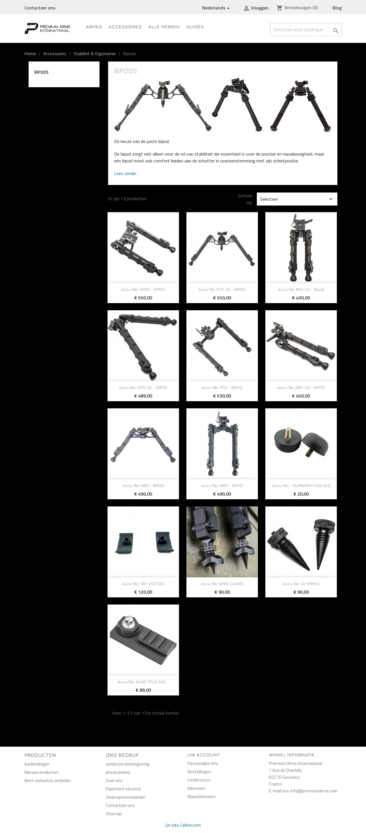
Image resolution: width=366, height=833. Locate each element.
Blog (337, 7)
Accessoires (125, 26)
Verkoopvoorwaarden (126, 797)
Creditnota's (198, 779)
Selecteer (297, 199)
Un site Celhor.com (183, 825)
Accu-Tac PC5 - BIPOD (222, 387)
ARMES (94, 26)
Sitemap (114, 813)
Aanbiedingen (36, 763)
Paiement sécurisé (123, 788)
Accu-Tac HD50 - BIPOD (143, 289)
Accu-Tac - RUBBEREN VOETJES (301, 485)
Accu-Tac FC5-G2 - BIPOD (222, 289)
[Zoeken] (306, 29)
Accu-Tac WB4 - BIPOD (143, 485)
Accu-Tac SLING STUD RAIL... (143, 681)
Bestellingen (199, 771)
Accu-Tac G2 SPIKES (301, 583)
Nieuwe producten (41, 772)
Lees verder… (126, 173)
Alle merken (164, 26)
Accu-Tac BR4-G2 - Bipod (301, 289)
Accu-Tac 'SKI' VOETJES (143, 583)
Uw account (203, 754)
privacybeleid (118, 772)
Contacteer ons (39, 7)
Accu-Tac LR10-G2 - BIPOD (143, 387)
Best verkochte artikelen (47, 780)
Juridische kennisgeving (128, 763)
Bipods (41, 72)
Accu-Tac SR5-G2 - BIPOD (301, 387)
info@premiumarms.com (314, 790)
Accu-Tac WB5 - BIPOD (222, 485)
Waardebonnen (201, 796)
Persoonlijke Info (202, 763)
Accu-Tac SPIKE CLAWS (222, 583)
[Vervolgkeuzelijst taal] (217, 8)
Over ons (114, 780)
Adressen (196, 788)
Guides (195, 26)
